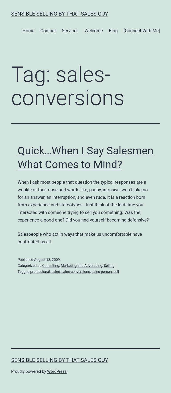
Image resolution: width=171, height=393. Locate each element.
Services (70, 30)
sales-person (102, 272)
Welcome (93, 30)
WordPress (57, 371)
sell (116, 272)
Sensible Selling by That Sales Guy (59, 14)
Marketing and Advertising (81, 266)
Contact (48, 30)
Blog (113, 30)
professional (40, 272)
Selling (109, 266)
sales (55, 272)
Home (28, 30)
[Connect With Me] (142, 30)
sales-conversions (75, 272)
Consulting (50, 266)
